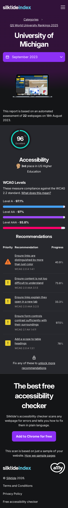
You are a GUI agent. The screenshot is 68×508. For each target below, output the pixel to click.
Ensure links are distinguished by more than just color (29, 260)
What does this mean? (36, 193)
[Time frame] (34, 57)
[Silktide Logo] (17, 468)
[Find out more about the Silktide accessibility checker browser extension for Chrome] (34, 411)
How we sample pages (40, 455)
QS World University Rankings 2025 (34, 25)
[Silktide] (17, 7)
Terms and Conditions (17, 485)
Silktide (11, 478)
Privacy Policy (12, 493)
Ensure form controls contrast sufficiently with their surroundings (31, 320)
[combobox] (34, 57)
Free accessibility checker (20, 501)
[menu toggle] (63, 7)
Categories (31, 19)
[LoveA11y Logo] (57, 468)
